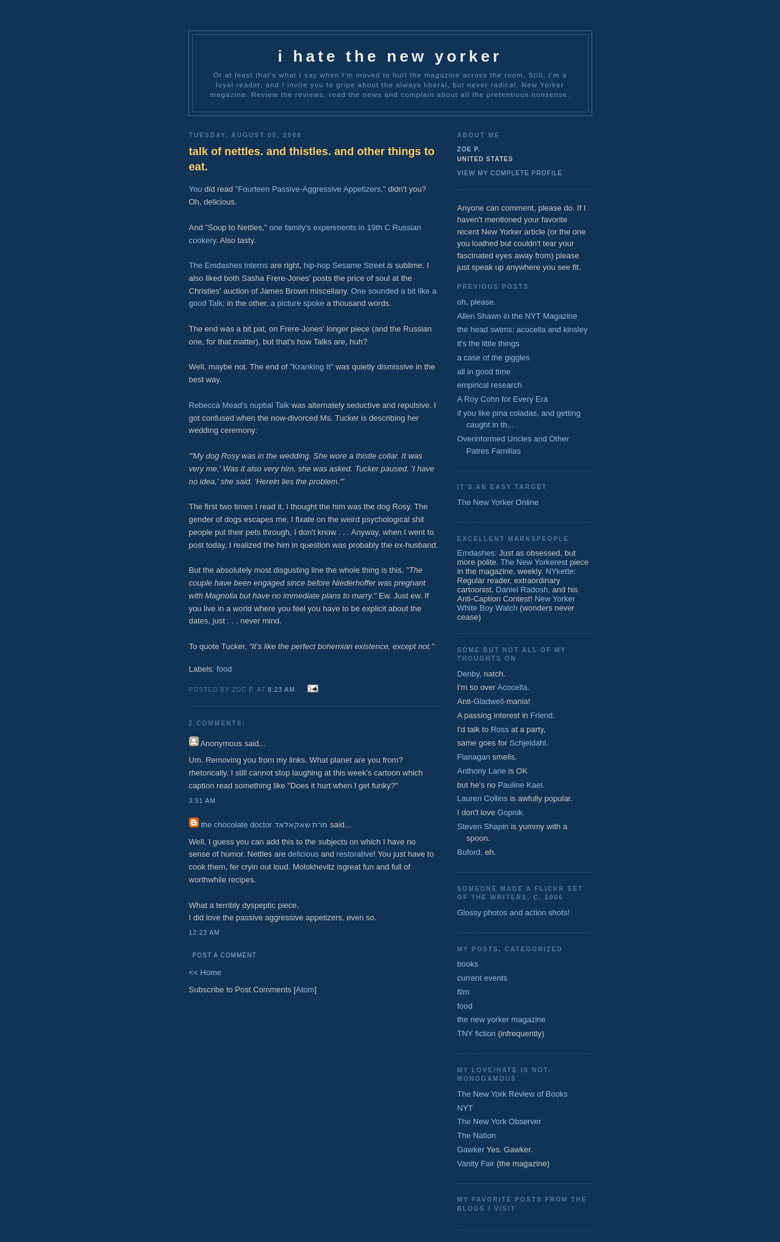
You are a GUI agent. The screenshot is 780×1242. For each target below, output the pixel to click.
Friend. (542, 715)
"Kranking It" (311, 366)
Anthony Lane (481, 770)
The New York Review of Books (512, 1094)
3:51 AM (202, 800)
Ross (500, 729)
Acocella (513, 687)
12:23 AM (204, 932)
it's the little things (488, 343)
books (468, 963)
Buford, (470, 852)
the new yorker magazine (501, 1019)
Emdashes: (477, 552)
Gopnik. (511, 812)
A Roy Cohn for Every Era (502, 399)
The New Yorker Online (498, 502)
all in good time (483, 371)
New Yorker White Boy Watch (516, 603)
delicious (303, 854)
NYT (465, 1108)
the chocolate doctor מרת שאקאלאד (264, 824)
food (224, 669)
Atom (305, 989)
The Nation (476, 1135)
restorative (355, 854)
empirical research (489, 385)
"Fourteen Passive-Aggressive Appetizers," (310, 189)
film (463, 992)
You (195, 189)
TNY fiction (476, 1033)
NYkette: (561, 571)
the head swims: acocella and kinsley (522, 329)
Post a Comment (225, 955)
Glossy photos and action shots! (513, 912)
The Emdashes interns (228, 265)
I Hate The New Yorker (390, 56)
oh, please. (476, 302)
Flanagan (473, 756)
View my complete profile (510, 173)
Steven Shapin (483, 826)
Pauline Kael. (521, 785)
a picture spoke (297, 303)
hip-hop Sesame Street (344, 265)
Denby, (469, 673)
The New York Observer (499, 1121)
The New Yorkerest (534, 562)
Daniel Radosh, (523, 589)
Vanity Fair (476, 1163)
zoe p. (469, 149)
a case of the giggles (493, 357)
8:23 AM (281, 689)
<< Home (205, 972)
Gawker (471, 1149)
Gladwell (488, 701)
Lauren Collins (482, 798)
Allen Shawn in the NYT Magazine (517, 316)
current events (482, 977)
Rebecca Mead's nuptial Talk (239, 405)
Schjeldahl (528, 742)
